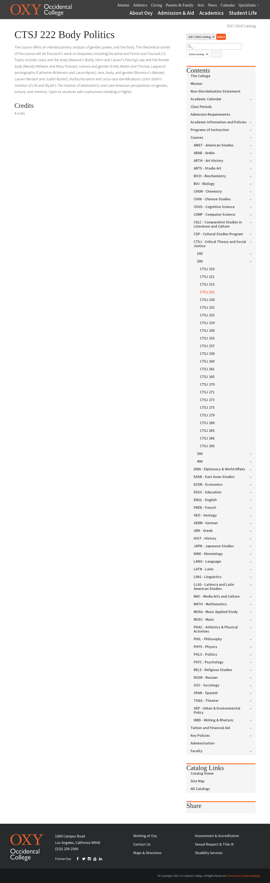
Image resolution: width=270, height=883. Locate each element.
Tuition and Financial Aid (210, 728)
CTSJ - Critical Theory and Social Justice (220, 244)
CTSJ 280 (207, 423)
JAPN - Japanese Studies (214, 546)
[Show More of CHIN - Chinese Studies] (253, 199)
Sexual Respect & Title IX (214, 844)
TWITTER (84, 859)
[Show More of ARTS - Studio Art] (253, 168)
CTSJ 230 (207, 300)
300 (199, 454)
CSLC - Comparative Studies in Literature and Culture (218, 224)
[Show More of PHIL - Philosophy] (253, 639)
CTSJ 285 (207, 430)
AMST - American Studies (214, 145)
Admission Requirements (210, 114)
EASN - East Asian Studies (214, 477)
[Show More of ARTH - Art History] (253, 160)
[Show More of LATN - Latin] (253, 569)
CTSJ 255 (207, 338)
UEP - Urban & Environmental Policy (217, 710)
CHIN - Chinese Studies (212, 199)
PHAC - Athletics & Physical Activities (216, 629)
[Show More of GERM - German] (253, 523)
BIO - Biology (204, 184)
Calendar (228, 5)
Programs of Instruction (210, 130)
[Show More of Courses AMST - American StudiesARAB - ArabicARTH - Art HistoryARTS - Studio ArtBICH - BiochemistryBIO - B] (253, 137)
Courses (197, 137)
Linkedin (101, 859)
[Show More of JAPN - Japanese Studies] (253, 546)
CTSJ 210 (207, 269)
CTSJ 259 (207, 354)
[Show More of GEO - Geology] (253, 515)
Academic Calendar (206, 99)
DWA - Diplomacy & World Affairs (219, 469)
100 (199, 253)
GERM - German (206, 523)
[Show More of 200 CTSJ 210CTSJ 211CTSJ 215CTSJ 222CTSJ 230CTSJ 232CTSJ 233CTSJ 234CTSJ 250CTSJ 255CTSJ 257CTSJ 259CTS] (253, 261)
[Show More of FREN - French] (253, 507)
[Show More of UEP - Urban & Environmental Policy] (253, 708)
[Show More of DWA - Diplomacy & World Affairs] (253, 469)
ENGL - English (205, 500)
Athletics (140, 5)
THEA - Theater (206, 700)
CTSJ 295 (207, 446)
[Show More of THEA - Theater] (253, 700)
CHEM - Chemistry (208, 191)
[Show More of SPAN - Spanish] (253, 693)
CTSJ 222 (207, 292)
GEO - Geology (205, 515)
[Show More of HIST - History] (253, 538)
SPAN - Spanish (206, 693)
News (212, 5)
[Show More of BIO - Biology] (253, 184)
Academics (211, 13)
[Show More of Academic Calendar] (253, 99)
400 (199, 461)
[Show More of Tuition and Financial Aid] (253, 728)
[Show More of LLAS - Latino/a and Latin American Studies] (253, 584)
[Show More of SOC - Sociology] (253, 685)
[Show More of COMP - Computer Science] (253, 214)
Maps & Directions (147, 852)
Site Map (198, 781)
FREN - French (205, 507)
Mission (196, 84)
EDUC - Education (207, 492)
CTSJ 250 (207, 330)
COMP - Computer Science (214, 214)
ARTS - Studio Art (207, 168)
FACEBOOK (78, 859)
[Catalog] (200, 37)
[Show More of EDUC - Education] (253, 492)
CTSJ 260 (207, 361)
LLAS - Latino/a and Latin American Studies (214, 586)
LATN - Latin (203, 569)
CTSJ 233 (207, 315)
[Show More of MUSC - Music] (253, 619)
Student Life (243, 13)
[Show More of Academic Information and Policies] (253, 122)
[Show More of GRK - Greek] (253, 531)
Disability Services (209, 852)
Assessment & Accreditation (217, 835)
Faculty (196, 751)
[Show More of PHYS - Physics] (253, 647)
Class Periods (201, 107)
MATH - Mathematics (210, 604)
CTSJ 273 (207, 400)
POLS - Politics (205, 654)
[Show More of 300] (253, 454)
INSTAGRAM (89, 859)
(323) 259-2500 (66, 848)
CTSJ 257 (207, 346)
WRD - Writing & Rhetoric (214, 720)
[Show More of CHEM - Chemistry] (253, 191)
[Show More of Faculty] (253, 751)
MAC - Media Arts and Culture (217, 596)
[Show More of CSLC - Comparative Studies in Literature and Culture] (253, 222)
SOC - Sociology (206, 685)
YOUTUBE (95, 859)
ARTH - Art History (208, 161)
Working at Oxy (145, 835)
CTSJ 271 (207, 392)
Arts (200, 5)
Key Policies (200, 735)
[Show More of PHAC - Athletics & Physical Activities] (253, 627)
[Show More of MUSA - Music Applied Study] (253, 612)
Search (216, 54)
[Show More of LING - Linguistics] (253, 577)
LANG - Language (207, 561)
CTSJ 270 (207, 384)
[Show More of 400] (253, 461)
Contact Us (142, 844)
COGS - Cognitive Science (214, 207)
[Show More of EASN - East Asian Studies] (253, 477)
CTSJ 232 (207, 307)
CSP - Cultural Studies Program (218, 234)
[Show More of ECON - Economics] (253, 484)
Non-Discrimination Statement (215, 91)
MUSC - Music (204, 619)
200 (199, 261)
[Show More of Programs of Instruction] (253, 130)
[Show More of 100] (253, 253)
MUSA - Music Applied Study (216, 612)
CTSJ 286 (207, 438)
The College (200, 76)
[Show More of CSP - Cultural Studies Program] (253, 234)
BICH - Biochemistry (210, 176)
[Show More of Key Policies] (253, 735)
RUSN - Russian (206, 677)
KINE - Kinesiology (208, 554)
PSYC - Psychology (208, 662)
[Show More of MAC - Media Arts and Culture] (253, 596)
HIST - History (205, 538)
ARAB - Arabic (204, 153)
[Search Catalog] (214, 46)
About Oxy (141, 13)
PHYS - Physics (205, 647)
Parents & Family (180, 5)
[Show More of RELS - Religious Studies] (253, 670)
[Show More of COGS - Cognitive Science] (253, 207)
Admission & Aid (176, 13)
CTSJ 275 (207, 407)
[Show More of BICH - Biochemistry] (253, 176)
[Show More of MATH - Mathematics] (253, 604)
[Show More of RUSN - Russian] (253, 677)
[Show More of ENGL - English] (253, 500)
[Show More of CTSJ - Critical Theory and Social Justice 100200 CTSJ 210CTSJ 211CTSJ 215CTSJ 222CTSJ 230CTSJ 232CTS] (253, 241)
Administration (203, 743)
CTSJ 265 (207, 377)
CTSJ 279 (207, 415)
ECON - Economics (208, 484)
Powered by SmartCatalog (243, 876)
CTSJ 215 (207, 284)
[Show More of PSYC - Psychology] (253, 662)
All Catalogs (200, 789)
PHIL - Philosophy (208, 639)
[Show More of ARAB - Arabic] (253, 153)
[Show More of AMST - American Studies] (253, 145)
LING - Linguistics (208, 577)
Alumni (123, 5)
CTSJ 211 (207, 277)
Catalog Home (202, 773)
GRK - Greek (203, 531)
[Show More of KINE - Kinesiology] (253, 554)
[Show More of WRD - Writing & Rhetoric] (253, 720)
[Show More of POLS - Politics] (253, 654)
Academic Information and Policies (219, 122)
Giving (156, 5)
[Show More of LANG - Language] (253, 561)
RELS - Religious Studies (213, 670)
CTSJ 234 (207, 323)
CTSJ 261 (207, 369)
